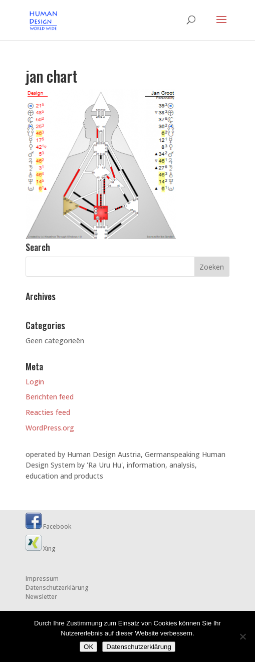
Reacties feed (48, 412)
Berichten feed (50, 396)
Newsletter (41, 596)
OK (88, 646)
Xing (41, 548)
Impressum (42, 578)
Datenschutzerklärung (57, 587)
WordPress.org (50, 427)
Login (35, 381)
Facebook (48, 526)
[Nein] (242, 636)
